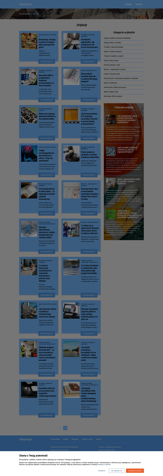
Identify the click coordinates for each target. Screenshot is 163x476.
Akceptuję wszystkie (135, 471)
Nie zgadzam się (116, 471)
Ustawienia (101, 471)
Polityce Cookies (103, 464)
